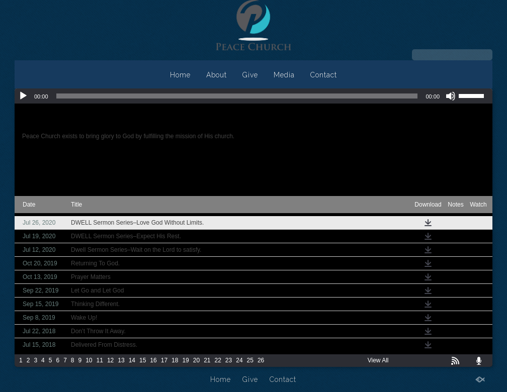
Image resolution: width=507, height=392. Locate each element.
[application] (253, 96)
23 (228, 360)
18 (175, 360)
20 (196, 360)
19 (185, 360)
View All (378, 360)
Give (250, 75)
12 (110, 360)
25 (250, 360)
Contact (323, 75)
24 (239, 360)
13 (121, 360)
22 (218, 360)
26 (261, 360)
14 (132, 360)
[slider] (237, 96)
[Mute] (451, 96)
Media (284, 75)
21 (207, 360)
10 (89, 360)
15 (142, 360)
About (216, 75)
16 (153, 360)
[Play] (23, 96)
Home (180, 75)
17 (164, 360)
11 (100, 360)
